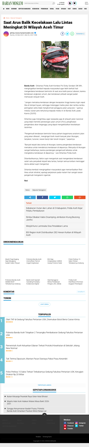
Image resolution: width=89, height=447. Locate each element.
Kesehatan (44, 9)
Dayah (19, 424)
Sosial (64, 9)
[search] (39, 3)
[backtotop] (44, 419)
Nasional (20, 427)
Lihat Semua (44, 304)
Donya (34, 424)
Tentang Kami (47, 440)
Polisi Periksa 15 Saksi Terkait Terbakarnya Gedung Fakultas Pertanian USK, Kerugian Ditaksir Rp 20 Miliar (45, 377)
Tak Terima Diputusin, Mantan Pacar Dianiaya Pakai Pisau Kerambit (43, 363)
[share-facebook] (62, 34)
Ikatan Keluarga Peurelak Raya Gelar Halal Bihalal (27, 400)
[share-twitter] (67, 34)
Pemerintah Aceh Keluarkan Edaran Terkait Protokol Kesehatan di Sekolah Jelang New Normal (46, 349)
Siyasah (80, 9)
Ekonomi (17, 9)
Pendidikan (55, 9)
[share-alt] (30, 197)
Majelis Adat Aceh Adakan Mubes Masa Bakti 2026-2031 (28, 406)
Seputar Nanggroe (30, 9)
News (10, 9)
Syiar (72, 9)
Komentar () (80, 34)
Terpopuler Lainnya (44, 389)
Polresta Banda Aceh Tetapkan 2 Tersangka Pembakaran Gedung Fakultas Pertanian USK (43, 335)
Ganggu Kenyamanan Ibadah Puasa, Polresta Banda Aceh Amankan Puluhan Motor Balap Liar (26, 413)
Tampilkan (81, 291)
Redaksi (38, 440)
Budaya (5, 424)
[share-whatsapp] (72, 34)
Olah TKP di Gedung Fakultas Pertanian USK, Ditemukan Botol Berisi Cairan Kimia (46, 321)
